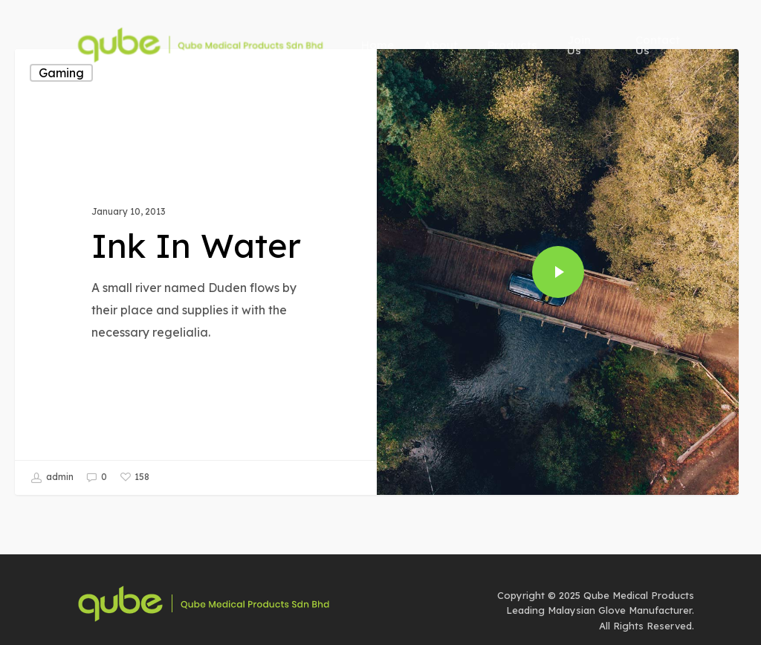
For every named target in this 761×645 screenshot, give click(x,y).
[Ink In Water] (196, 272)
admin (52, 477)
